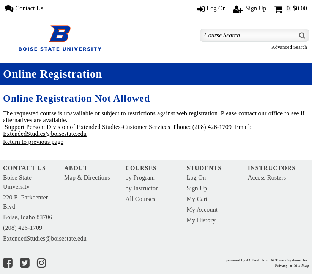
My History (201, 220)
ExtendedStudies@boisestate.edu (45, 134)
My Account (202, 209)
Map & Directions (87, 177)
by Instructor (141, 188)
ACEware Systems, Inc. (289, 260)
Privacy (281, 265)
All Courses (140, 199)
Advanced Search (289, 47)
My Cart (197, 199)
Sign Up (197, 188)
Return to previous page (33, 142)
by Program (140, 177)
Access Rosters (267, 177)
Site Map (301, 265)
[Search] (302, 35)
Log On (196, 177)
